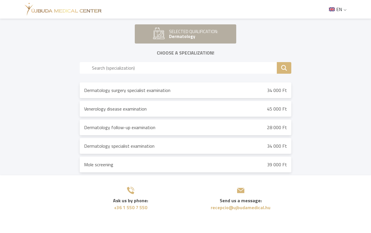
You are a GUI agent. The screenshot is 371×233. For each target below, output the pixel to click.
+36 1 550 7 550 (130, 207)
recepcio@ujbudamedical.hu (240, 207)
